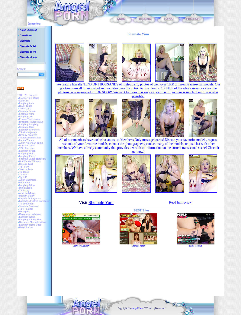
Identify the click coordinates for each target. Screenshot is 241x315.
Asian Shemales (28, 180)
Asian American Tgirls (31, 143)
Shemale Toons (28, 52)
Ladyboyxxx (25, 116)
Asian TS (24, 100)
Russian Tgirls (27, 145)
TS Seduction (26, 203)
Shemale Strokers (28, 206)
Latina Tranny (26, 140)
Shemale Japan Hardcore (32, 159)
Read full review (180, 202)
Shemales (25, 41)
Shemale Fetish (28, 46)
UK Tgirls (24, 211)
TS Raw (23, 174)
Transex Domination (30, 137)
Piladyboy (24, 182)
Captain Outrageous (30, 198)
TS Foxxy (24, 190)
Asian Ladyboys (28, 30)
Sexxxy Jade (26, 169)
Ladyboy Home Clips (30, 225)
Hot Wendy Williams (30, 161)
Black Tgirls (25, 106)
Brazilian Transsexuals (31, 122)
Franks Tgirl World (29, 98)
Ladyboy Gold (26, 153)
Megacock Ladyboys (30, 214)
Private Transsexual (29, 119)
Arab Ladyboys (27, 193)
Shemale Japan (27, 111)
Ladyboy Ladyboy (28, 124)
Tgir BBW (24, 166)
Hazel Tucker (26, 227)
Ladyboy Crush (27, 151)
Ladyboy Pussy (27, 156)
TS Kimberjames (28, 132)
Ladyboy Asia (26, 103)
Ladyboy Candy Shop (30, 219)
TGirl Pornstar (26, 148)
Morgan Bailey (27, 195)
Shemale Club (26, 127)
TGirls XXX (25, 108)
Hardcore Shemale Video (32, 222)
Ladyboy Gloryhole (29, 129)
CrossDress (26, 35)
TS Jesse (24, 172)
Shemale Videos (28, 57)
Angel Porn (137, 308)
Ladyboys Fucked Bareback (34, 201)
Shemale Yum (26, 114)
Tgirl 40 (23, 177)
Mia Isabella (25, 188)
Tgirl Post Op (26, 209)
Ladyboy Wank (27, 217)
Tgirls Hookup (195, 245)
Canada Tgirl (26, 164)
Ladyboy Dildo (27, 185)
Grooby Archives (28, 135)
